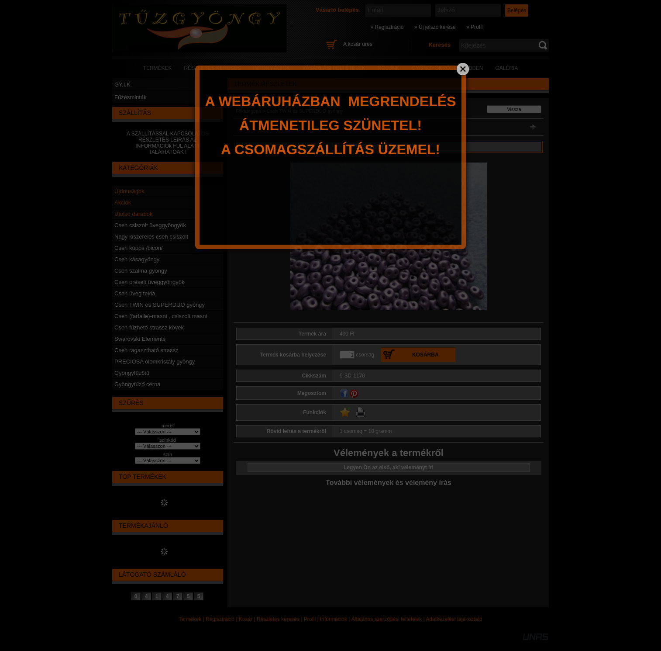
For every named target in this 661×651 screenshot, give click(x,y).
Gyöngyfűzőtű (131, 373)
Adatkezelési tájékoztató (454, 619)
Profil (310, 619)
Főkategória (248, 111)
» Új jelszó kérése (435, 27)
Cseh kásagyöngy (136, 259)
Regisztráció (220, 619)
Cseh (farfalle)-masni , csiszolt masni (160, 316)
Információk (333, 619)
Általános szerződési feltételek (386, 619)
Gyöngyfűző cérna (137, 384)
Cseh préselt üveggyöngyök (149, 282)
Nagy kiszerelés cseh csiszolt (151, 236)
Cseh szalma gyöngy (140, 270)
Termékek (190, 619)
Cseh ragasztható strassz (146, 350)
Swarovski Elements (139, 339)
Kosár (245, 619)
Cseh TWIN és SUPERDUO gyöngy (159, 304)
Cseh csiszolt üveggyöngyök (150, 225)
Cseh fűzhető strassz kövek (149, 327)
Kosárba (425, 355)
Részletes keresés (278, 619)
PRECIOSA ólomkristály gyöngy (154, 361)
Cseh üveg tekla (134, 293)
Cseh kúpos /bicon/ (138, 248)
